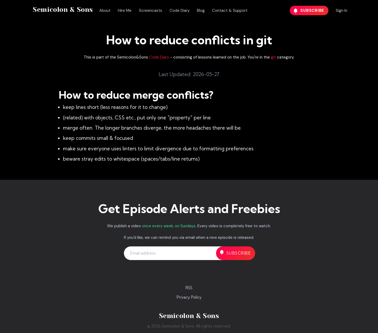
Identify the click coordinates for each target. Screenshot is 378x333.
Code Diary (180, 10)
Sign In (341, 10)
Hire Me (125, 10)
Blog (201, 10)
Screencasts (150, 10)
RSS (189, 287)
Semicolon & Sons (63, 9)
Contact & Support (230, 10)
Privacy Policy (189, 297)
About (105, 10)
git (273, 57)
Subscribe (309, 10)
